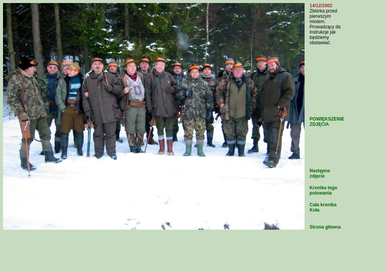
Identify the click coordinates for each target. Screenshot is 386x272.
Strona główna (325, 227)
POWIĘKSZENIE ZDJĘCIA (326, 121)
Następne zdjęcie (319, 173)
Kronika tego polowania (323, 190)
